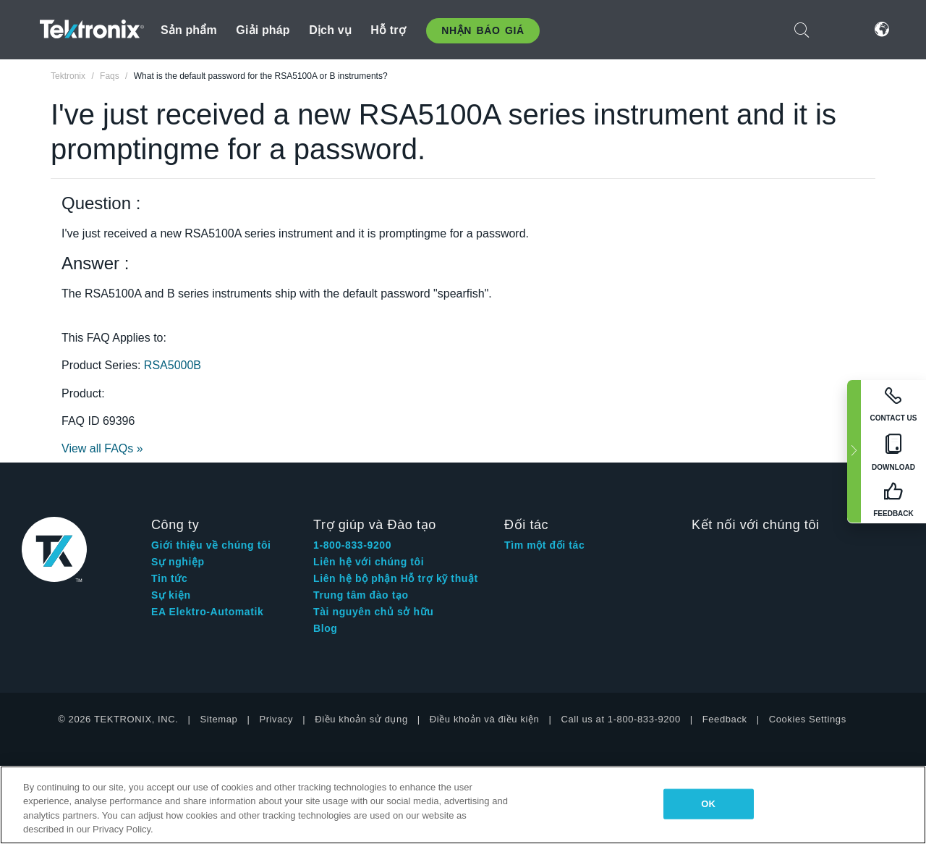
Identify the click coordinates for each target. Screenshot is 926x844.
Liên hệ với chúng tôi (368, 561)
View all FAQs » (102, 448)
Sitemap (219, 719)
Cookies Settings (807, 719)
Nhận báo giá (482, 30)
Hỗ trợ (388, 30)
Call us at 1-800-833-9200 (620, 719)
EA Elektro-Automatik (207, 611)
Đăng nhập (838, 29)
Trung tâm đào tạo (361, 595)
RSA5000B (172, 365)
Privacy (276, 719)
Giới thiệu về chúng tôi (211, 545)
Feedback (724, 719)
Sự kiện (171, 595)
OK (708, 803)
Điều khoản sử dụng (361, 719)
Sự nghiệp (178, 561)
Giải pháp (262, 30)
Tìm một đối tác (544, 545)
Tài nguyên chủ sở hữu (373, 611)
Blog (325, 628)
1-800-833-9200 (352, 545)
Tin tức (169, 578)
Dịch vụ (330, 30)
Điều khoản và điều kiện (485, 719)
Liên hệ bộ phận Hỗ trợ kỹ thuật (395, 578)
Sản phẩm (189, 30)
